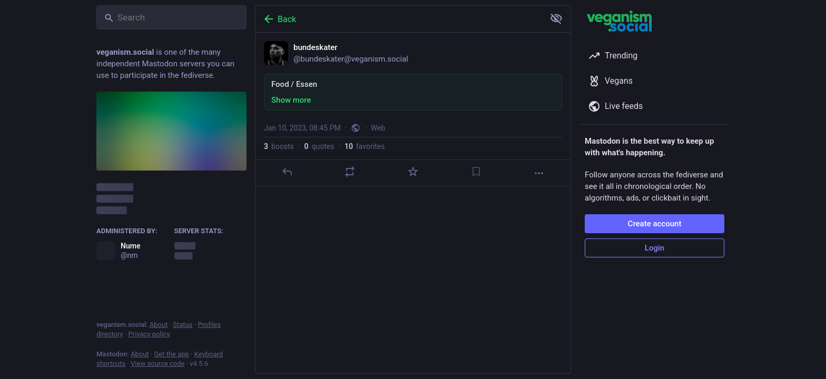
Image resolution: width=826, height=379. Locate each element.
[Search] (171, 17)
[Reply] (287, 171)
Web (378, 128)
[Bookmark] (476, 171)
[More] (539, 173)
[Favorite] (413, 171)
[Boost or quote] (349, 171)
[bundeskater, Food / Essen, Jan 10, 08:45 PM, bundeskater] (413, 109)
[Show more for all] (556, 18)
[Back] (398, 19)
